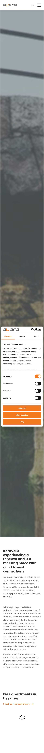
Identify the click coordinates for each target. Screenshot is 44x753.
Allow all (22, 408)
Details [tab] (22, 336)
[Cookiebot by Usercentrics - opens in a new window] (31, 329)
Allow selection (22, 415)
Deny (22, 422)
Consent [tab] (7, 336)
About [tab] (36, 336)
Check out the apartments (16, 704)
